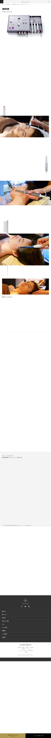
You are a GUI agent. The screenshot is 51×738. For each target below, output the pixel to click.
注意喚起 (3, 637)
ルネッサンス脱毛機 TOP (6, 4)
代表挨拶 (31, 647)
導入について (4, 614)
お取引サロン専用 (5, 621)
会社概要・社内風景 (21, 647)
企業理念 (27, 647)
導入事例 (3, 617)
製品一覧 (3, 611)
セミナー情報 (4, 627)
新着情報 (3, 630)
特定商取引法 (30, 650)
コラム (3, 624)
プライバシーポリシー (23, 650)
